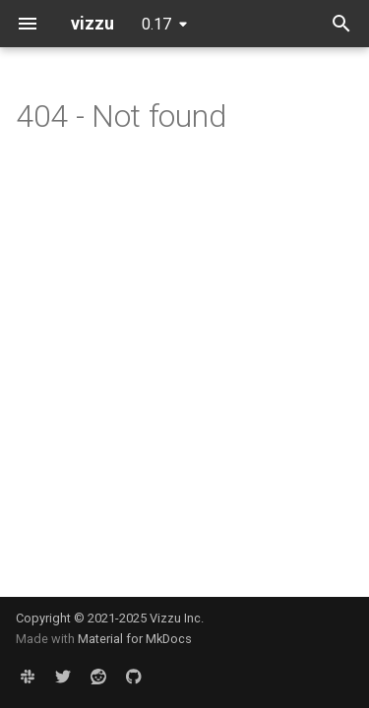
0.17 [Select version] (156, 24)
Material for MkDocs (135, 638)
